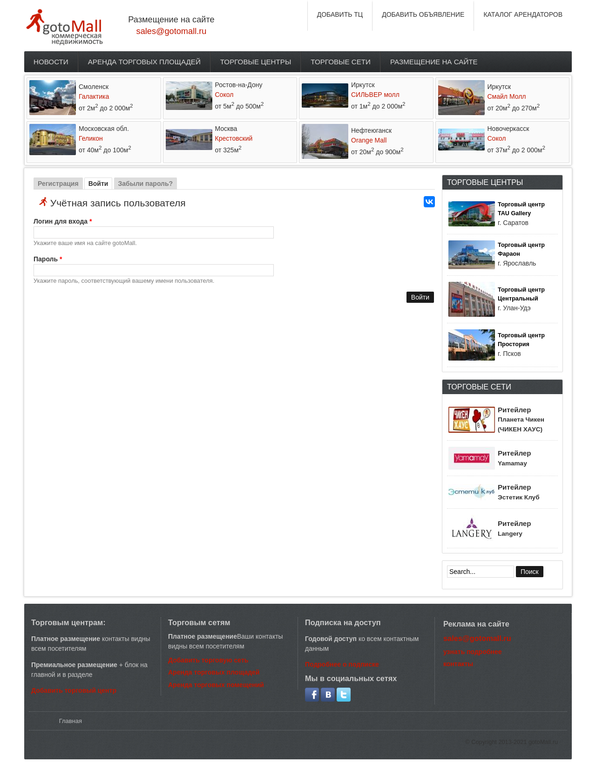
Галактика (94, 96)
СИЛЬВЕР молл (375, 94)
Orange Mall (368, 140)
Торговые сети (341, 62)
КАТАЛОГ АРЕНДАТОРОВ (522, 14)
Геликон (91, 138)
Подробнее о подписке (342, 664)
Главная (70, 720)
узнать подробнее (472, 651)
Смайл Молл (507, 96)
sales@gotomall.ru (171, 31)
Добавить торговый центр (73, 690)
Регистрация (58, 183)
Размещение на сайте (434, 62)
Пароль (48, 259)
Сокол (224, 94)
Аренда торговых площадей (144, 62)
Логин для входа (63, 221)
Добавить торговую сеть (208, 660)
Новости (51, 62)
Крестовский (234, 138)
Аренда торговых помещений (216, 685)
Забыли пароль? (145, 183)
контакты (458, 664)
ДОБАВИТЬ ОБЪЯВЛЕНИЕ (423, 14)
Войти (100, 183)
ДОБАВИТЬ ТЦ (340, 14)
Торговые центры (255, 62)
